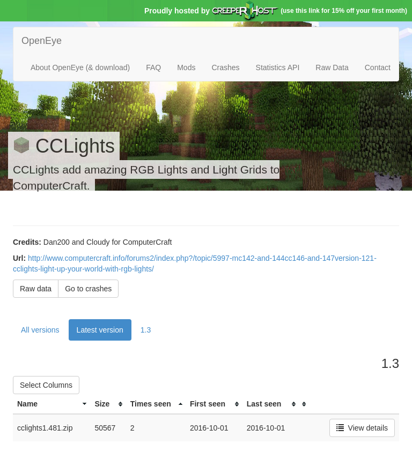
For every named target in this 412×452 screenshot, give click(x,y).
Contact (378, 67)
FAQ (153, 67)
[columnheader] (51, 404)
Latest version (100, 330)
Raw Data (331, 67)
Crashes (225, 67)
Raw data (36, 288)
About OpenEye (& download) (80, 67)
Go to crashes (88, 288)
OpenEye (41, 40)
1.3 (146, 330)
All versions (40, 330)
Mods (186, 67)
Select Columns (46, 385)
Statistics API (278, 67)
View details (362, 428)
